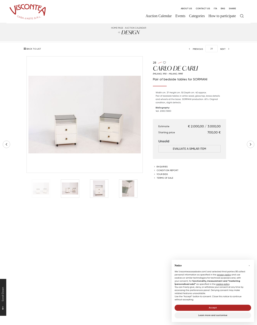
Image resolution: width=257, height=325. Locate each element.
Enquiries (162, 166)
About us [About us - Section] (186, 8)
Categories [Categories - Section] (197, 16)
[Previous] (195, 49)
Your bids (162, 174)
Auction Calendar (135, 27)
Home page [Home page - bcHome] (117, 27)
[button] (249, 266)
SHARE (232, 8)
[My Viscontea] (242, 8)
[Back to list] (33, 48)
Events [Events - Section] (180, 16)
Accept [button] (213, 307)
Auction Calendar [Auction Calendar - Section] (159, 16)
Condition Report (167, 170)
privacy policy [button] (224, 274)
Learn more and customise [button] (212, 315)
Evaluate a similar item (189, 148)
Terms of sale (165, 177)
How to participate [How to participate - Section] (222, 16)
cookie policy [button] (222, 284)
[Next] (225, 49)
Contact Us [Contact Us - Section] (203, 8)
